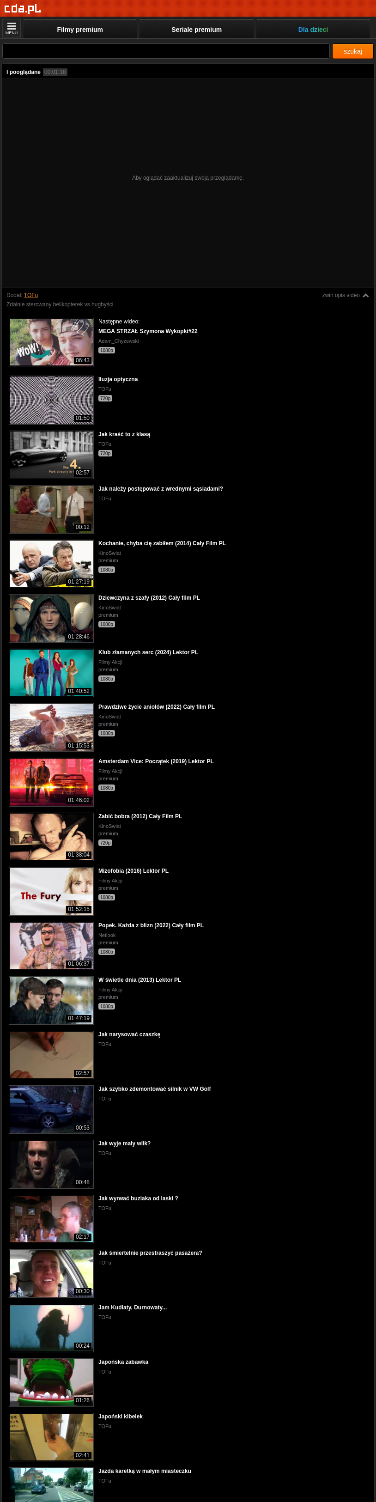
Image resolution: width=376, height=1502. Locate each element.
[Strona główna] (23, 9)
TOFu (31, 295)
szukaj (353, 51)
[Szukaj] (166, 51)
